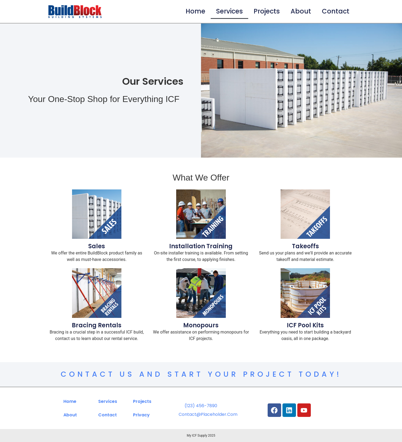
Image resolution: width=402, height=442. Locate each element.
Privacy (141, 415)
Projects (267, 11)
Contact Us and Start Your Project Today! (201, 374)
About (301, 11)
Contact (335, 11)
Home (195, 11)
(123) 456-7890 (201, 406)
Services (229, 11)
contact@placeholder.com (208, 414)
